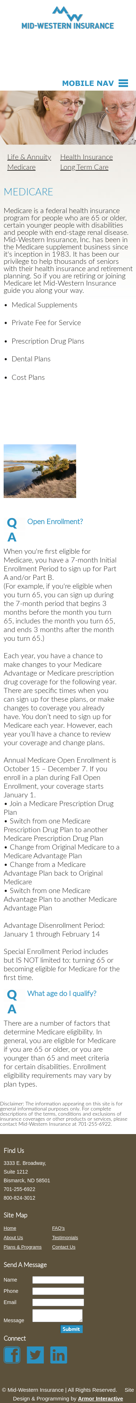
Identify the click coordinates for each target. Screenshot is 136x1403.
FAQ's (58, 1228)
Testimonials (65, 1237)
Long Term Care (84, 167)
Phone (11, 1291)
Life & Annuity (29, 157)
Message (14, 1322)
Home (10, 1228)
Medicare (21, 167)
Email (10, 1302)
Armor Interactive (100, 1398)
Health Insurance (86, 157)
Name (10, 1280)
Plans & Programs (23, 1247)
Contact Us (63, 1247)
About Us (13, 1237)
